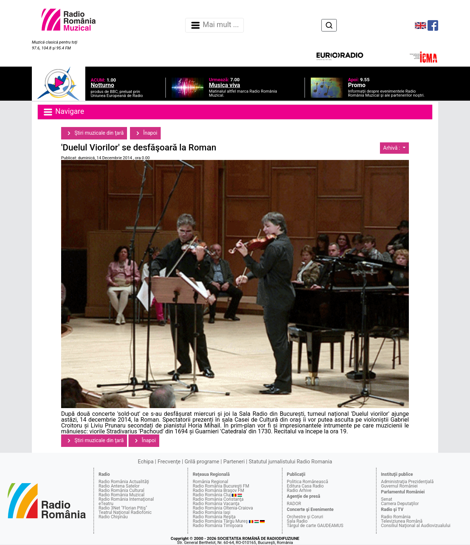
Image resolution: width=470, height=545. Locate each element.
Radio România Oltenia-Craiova (223, 508)
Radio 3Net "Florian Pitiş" (122, 508)
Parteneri (234, 462)
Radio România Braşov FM (218, 490)
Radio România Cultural (121, 490)
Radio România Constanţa (218, 499)
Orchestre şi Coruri (305, 516)
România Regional (210, 481)
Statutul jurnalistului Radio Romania (290, 462)
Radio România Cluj (212, 494)
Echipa (146, 462)
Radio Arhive (299, 490)
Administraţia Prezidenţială (407, 481)
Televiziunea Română (401, 521)
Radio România (396, 516)
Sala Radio (297, 521)
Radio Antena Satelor (118, 486)
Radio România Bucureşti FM (221, 486)
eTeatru (105, 503)
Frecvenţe (169, 462)
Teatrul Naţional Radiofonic (125, 512)
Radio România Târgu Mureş (220, 521)
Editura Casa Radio (305, 486)
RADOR (294, 503)
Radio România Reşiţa (214, 516)
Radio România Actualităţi (123, 481)
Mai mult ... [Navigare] (214, 25)
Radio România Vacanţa (216, 503)
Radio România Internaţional (126, 499)
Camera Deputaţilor (400, 503)
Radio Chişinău (113, 516)
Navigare (63, 112)
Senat (386, 499)
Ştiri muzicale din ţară (94, 133)
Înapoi (145, 133)
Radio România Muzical (121, 494)
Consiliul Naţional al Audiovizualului (416, 525)
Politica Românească (307, 481)
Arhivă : (392, 148)
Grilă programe (201, 462)
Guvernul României (399, 486)
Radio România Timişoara (218, 525)
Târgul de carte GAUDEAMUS (315, 525)
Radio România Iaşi (211, 512)
